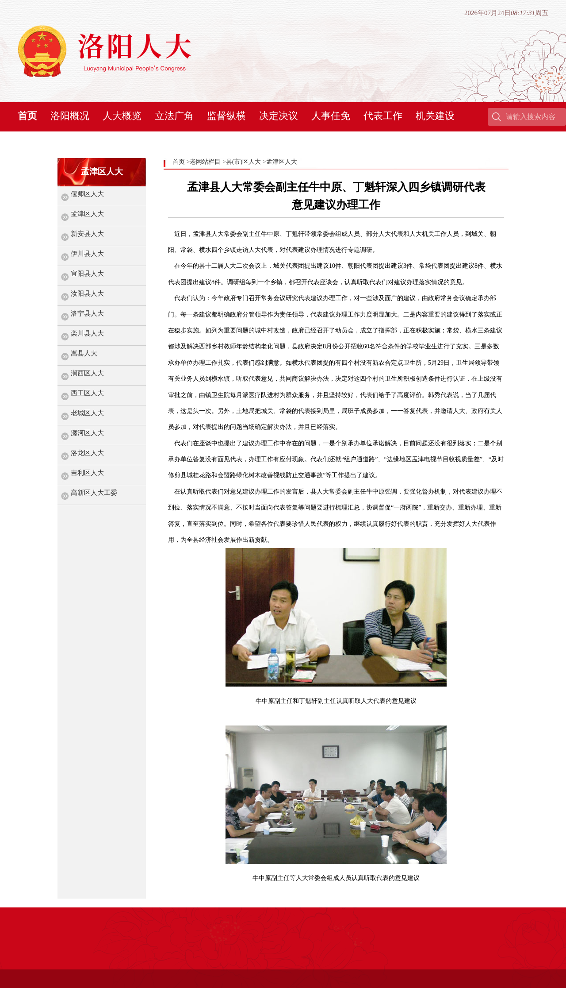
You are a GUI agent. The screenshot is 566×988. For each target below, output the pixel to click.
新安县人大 (87, 233)
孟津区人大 (87, 213)
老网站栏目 (205, 161)
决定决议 (278, 115)
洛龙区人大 (87, 452)
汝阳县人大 (87, 293)
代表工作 (382, 115)
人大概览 (122, 115)
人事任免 (330, 115)
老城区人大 (87, 413)
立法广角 (174, 115)
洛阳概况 (69, 115)
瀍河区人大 (87, 432)
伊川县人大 (87, 253)
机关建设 (435, 115)
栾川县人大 (87, 333)
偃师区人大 (87, 193)
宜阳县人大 (87, 273)
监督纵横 (226, 115)
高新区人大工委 (94, 492)
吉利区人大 (87, 472)
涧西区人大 (87, 373)
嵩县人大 (84, 353)
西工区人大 (87, 393)
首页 (27, 115)
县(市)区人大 (243, 161)
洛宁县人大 (87, 313)
